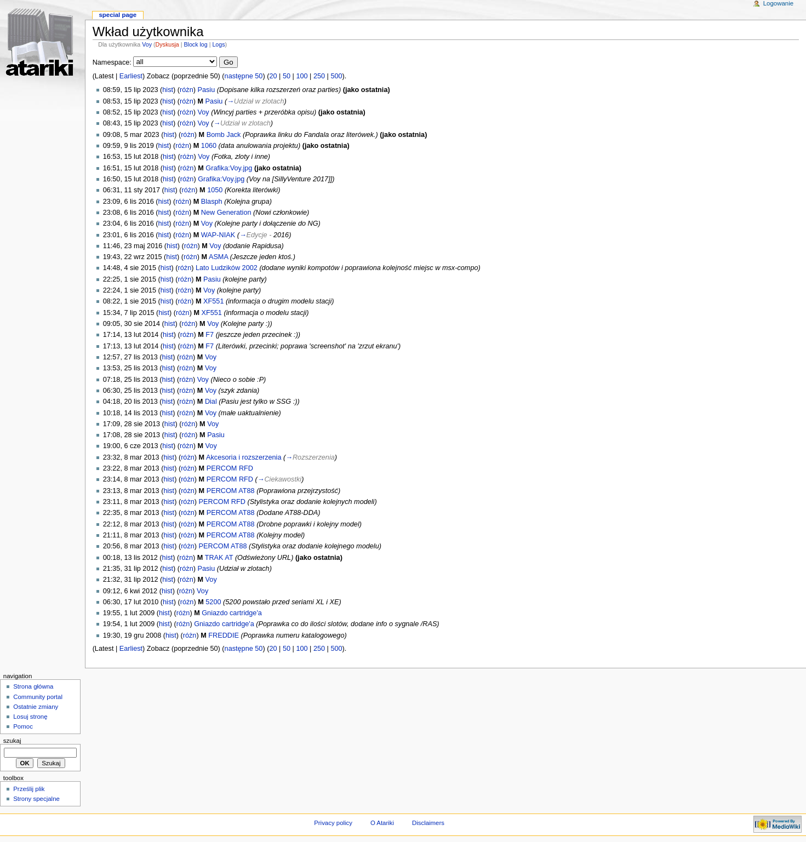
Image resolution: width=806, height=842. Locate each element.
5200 (213, 602)
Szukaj (12, 740)
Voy (147, 44)
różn (186, 90)
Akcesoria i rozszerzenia (244, 457)
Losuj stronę (30, 716)
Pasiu (206, 90)
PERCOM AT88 (231, 491)
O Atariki (382, 823)
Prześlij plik (28, 789)
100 (301, 76)
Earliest (130, 76)
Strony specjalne (36, 798)
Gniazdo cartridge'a (232, 613)
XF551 (213, 301)
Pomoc (23, 726)
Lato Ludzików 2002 (227, 268)
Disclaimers (428, 823)
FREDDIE (223, 635)
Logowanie (778, 3)
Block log (195, 44)
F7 (209, 335)
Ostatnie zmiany (35, 706)
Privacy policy (333, 823)
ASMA (218, 257)
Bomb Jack (224, 135)
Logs (218, 44)
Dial (211, 401)
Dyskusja (167, 44)
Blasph (211, 201)
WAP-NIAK (218, 235)
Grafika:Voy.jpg (228, 168)
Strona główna (33, 686)
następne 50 (244, 76)
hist (167, 90)
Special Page (117, 15)
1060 (208, 146)
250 (319, 76)
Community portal (37, 697)
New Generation (226, 212)
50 (286, 76)
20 (273, 76)
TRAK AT (219, 558)
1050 (214, 190)
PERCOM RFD (230, 468)
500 (336, 76)
